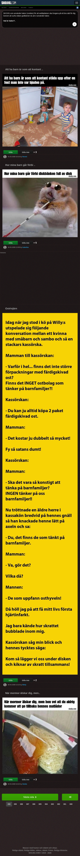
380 (70, 804)
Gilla (10, 152)
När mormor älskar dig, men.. (22, 693)
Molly (24, 685)
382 (58, 804)
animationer (14, 7)
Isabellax (25, 247)
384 (46, 804)
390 (9, 804)
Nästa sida (30, 797)
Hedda (24, 784)
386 (33, 804)
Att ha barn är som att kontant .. (24, 69)
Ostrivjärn (11, 308)
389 (15, 804)
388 (21, 804)
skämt (4, 7)
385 (39, 804)
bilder (23, 7)
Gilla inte (25, 152)
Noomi (24, 157)
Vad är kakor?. (9, 21)
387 (27, 804)
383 (52, 804)
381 (64, 804)
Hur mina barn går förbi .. (20, 165)
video (30, 7)
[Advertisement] (40, 47)
